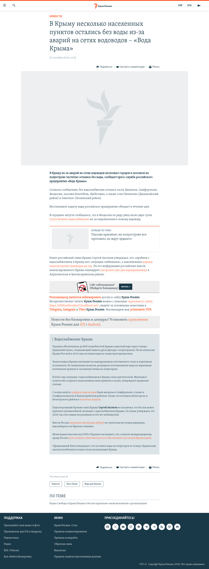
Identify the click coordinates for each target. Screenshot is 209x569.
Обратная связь (63, 544)
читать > (125, 286)
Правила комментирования (70, 531)
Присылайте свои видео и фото (22, 525)
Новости (55, 16)
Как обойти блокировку (18, 556)
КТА (189, 5)
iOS (82, 324)
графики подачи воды (84, 392)
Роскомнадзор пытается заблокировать (75, 297)
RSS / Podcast (11, 550)
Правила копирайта (66, 538)
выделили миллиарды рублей (87, 423)
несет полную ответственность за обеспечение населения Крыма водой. (110, 438)
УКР (180, 5)
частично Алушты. (90, 399)
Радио (7, 544)
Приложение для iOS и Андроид (23, 531)
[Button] (104, 67)
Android (94, 324)
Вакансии (60, 550)
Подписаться (11, 538)
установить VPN (140, 309)
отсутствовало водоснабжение (69, 219)
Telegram (55, 309)
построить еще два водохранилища (123, 270)
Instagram (69, 309)
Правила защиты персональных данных (77, 556)
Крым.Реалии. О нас (66, 525)
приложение (138, 319)
